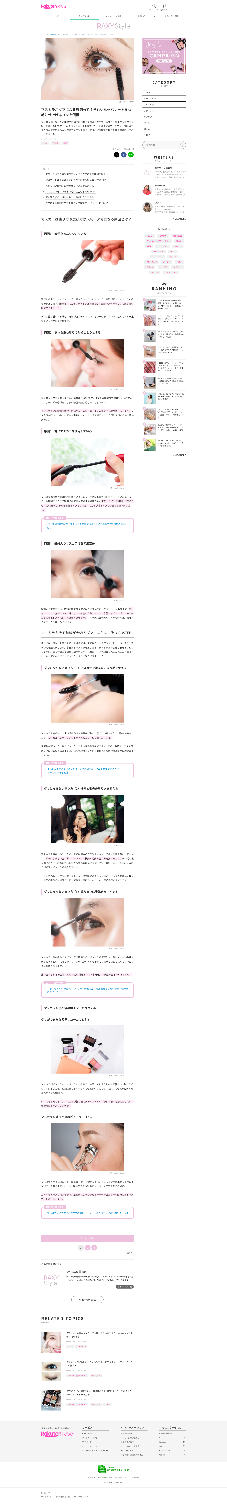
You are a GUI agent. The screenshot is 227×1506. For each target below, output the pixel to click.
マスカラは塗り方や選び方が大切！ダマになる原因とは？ (75, 174)
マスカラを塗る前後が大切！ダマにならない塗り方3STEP (75, 180)
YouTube (162, 1455)
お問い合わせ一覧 (63, 1497)
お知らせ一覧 (126, 1433)
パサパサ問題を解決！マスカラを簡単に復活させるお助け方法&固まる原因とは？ (87, 525)
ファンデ (163, 267)
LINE (161, 1446)
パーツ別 (166, 262)
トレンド (177, 246)
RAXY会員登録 (165, 1433)
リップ (172, 251)
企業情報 (91, 1477)
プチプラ (172, 256)
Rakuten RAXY (54, 6)
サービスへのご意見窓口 (131, 1446)
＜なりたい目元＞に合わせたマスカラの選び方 (69, 185)
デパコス (149, 267)
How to (45, 143)
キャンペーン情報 (113, 16)
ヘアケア (148, 116)
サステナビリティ (81, 1497)
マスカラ (55, 143)
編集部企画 (177, 236)
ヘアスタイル (157, 256)
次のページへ (87, 1238)
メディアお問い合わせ (130, 1438)
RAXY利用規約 (127, 1450)
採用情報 (135, 1477)
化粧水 (179, 262)
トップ (55, 16)
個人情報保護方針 (105, 1477)
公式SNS (141, 16)
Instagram (163, 1442)
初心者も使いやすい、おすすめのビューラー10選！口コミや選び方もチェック (88, 1213)
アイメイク (52, 139)
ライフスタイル (171, 272)
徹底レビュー (158, 251)
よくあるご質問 (171, 16)
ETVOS (107, 1405)
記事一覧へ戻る (87, 1299)
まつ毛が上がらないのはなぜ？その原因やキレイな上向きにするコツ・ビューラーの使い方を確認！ (87, 770)
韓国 (149, 246)
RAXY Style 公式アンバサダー (76, 1376)
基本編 (179, 241)
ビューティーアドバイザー (93, 1450)
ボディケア (149, 110)
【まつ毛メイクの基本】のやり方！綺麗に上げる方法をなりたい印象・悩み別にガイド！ (87, 990)
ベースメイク (150, 98)
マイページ (87, 1442)
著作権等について (122, 1477)
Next (129, 1252)
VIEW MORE (179, 218)
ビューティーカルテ (90, 1446)
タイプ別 (154, 272)
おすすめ (162, 236)
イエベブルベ (81, 1347)
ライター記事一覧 (125, 1286)
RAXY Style (84, 16)
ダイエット (177, 267)
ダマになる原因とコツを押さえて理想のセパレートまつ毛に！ (77, 203)
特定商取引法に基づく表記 (132, 1455)
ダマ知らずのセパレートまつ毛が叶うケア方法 (69, 197)
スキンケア (149, 92)
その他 (147, 134)
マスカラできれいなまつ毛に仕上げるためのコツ (70, 191)
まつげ (65, 143)
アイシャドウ (95, 1376)
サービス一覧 (46, 1497)
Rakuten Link (164, 1450)
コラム (147, 128)
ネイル (147, 122)
